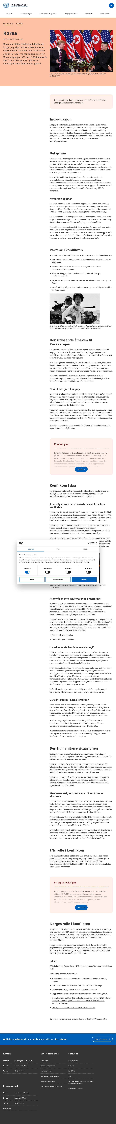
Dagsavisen (69, 966)
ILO (69, 1076)
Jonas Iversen (65, 1019)
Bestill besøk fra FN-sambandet (51, 1086)
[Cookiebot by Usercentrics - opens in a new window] (89, 543)
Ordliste (71, 1066)
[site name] (15, 5)
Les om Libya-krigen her (62, 635)
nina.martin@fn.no (20, 1098)
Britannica (58, 966)
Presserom (7, 1108)
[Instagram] (111, 1058)
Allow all (84, 579)
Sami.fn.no (71, 1071)
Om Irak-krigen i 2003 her (63, 639)
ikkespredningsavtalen (71, 520)
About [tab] (85, 549)
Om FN (8, 14)
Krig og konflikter (71, 13)
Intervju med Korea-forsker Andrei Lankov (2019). (73, 1007)
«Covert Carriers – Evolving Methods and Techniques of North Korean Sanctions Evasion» (81, 1001)
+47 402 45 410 (19, 1103)
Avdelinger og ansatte (48, 1066)
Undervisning (25, 14)
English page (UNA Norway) (50, 1076)
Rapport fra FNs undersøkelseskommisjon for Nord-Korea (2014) (79, 994)
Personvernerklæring (48, 1081)
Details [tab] (58, 549)
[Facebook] (111, 1053)
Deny (32, 579)
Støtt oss (88, 14)
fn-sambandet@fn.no (21, 1066)
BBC (51, 966)
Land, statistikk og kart (47, 14)
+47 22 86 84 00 (19, 1071)
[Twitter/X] (111, 1068)
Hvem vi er (104, 14)
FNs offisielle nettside (75, 1089)
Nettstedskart (73, 1061)
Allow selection (58, 579)
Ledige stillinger (46, 1071)
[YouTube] (111, 1073)
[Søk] (111, 5)
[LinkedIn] (111, 1063)
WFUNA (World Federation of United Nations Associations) (80, 1082)
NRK (77, 966)
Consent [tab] (31, 549)
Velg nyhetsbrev (102, 1039)
